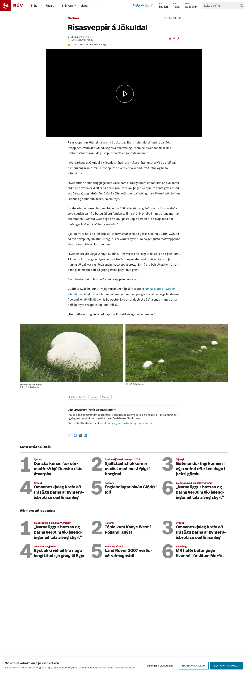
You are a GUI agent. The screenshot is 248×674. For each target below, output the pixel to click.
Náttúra (73, 18)
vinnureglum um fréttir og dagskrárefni (129, 423)
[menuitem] (40, 5)
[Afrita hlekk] (165, 18)
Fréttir (35, 5)
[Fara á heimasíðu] (14, 5)
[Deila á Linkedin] (179, 18)
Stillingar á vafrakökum (160, 665)
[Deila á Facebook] (170, 18)
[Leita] (241, 5)
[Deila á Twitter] (175, 18)
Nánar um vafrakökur (125, 667)
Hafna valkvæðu (193, 665)
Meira (84, 5)
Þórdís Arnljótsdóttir (78, 37)
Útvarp (50, 5)
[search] (221, 5)
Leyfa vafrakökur (226, 665)
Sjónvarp (67, 5)
